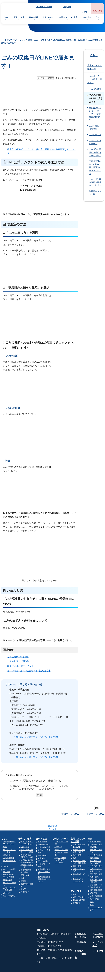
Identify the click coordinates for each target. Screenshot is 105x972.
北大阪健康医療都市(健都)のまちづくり (45, 868)
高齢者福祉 (42, 845)
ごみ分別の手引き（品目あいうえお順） (95, 152)
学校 (22, 867)
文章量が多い (48, 788)
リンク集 (98, 940)
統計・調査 (94, 888)
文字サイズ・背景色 (44, 7)
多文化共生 (7, 882)
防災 (74, 883)
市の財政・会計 (96, 855)
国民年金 (6, 844)
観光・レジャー (61, 839)
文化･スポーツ (49, 17)
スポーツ (58, 836)
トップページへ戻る (94, 814)
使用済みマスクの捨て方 (95, 192)
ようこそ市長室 (96, 844)
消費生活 (76, 892)
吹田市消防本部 (79, 889)
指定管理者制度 (96, 879)
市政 (97, 17)
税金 (5, 836)
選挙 (92, 891)
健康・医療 (42, 831)
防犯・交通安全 (79, 886)
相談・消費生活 (9, 885)
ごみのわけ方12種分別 (18, 661)
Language (67, 7)
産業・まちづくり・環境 (78, 829)
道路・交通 (77, 855)
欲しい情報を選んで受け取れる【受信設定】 (29, 670)
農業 (74, 847)
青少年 (23, 878)
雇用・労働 (77, 844)
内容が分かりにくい (38, 786)
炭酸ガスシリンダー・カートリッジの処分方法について (95, 114)
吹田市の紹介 (95, 831)
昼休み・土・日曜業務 (80, 943)
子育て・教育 (19, 17)
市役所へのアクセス (80, 924)
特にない (17, 786)
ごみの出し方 (95, 135)
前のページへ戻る (70, 814)
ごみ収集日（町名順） (18, 656)
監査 (92, 894)
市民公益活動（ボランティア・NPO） (60, 849)
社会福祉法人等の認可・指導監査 (44, 861)
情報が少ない (28, 788)
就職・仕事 (7, 869)
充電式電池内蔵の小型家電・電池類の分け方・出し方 (95, 167)
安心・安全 (86, 17)
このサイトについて (97, 924)
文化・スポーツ (60, 828)
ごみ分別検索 (95, 89)
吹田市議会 (94, 847)
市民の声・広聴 (96, 863)
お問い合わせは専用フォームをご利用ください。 (37, 737)
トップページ (11, 40)
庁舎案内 (81, 931)
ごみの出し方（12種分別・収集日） (69, 40)
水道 (5, 853)
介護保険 (41, 848)
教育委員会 (25, 881)
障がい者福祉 (43, 850)
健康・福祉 (33, 17)
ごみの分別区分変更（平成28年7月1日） (95, 182)
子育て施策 (25, 864)
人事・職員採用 (96, 885)
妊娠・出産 (25, 836)
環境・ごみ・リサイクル (39, 40)
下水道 (5, 856)
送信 (39, 795)
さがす (85, 12)
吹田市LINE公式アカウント (20, 666)
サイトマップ (97, 933)
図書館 (23, 870)
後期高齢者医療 (9, 850)
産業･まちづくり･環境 (68, 17)
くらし (6, 17)
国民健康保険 (8, 847)
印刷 (97, 808)
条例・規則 (94, 866)
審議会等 (93, 882)
